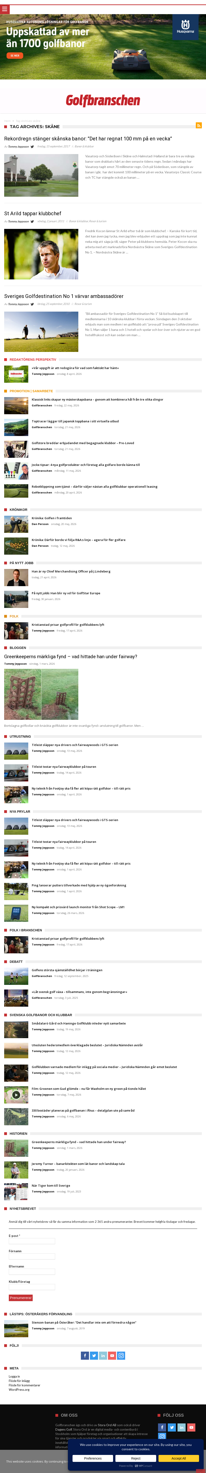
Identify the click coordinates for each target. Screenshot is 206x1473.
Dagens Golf (63, 1429)
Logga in (14, 1376)
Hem (7, 121)
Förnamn (15, 1251)
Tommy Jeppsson (18, 146)
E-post (14, 1236)
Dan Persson (40, 524)
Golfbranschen (42, 405)
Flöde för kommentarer (24, 1384)
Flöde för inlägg (19, 1380)
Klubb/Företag (19, 1281)
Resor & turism (97, 221)
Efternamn (16, 1266)
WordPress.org (19, 1389)
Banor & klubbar (84, 146)
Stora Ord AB (107, 1424)
